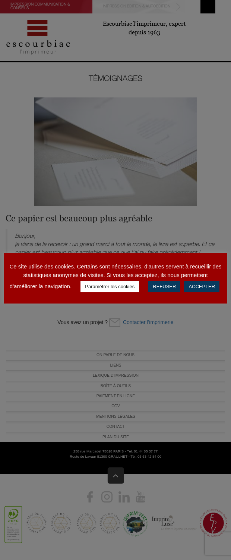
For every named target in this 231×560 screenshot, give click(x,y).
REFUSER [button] (164, 286)
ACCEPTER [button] (202, 286)
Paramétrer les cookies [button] (110, 286)
